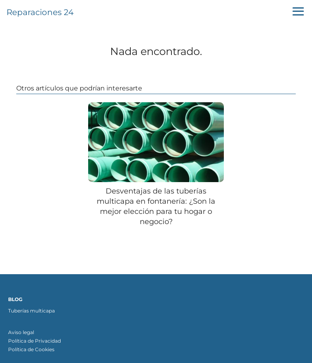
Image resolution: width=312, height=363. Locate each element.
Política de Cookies (31, 349)
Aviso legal (21, 332)
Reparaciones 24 (40, 12)
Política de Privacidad (34, 341)
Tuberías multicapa (31, 311)
